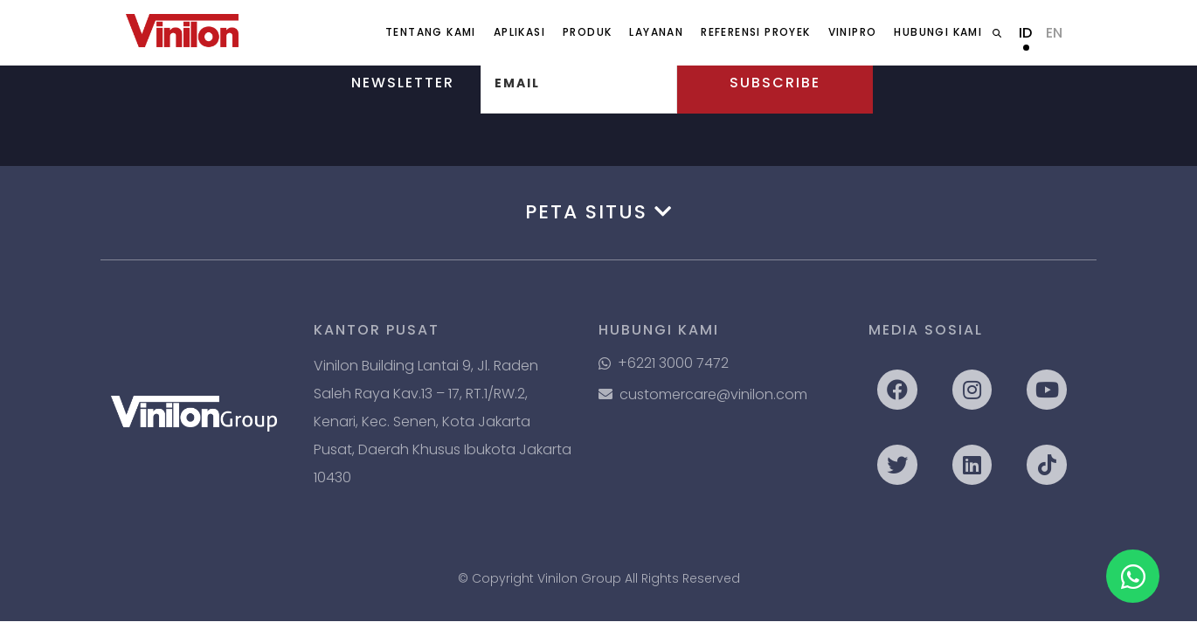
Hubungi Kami (938, 31)
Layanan (656, 31)
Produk (587, 31)
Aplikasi (519, 31)
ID (1025, 33)
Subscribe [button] (775, 83)
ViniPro (852, 31)
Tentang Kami (430, 31)
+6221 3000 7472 (663, 363)
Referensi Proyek (755, 31)
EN (1054, 33)
